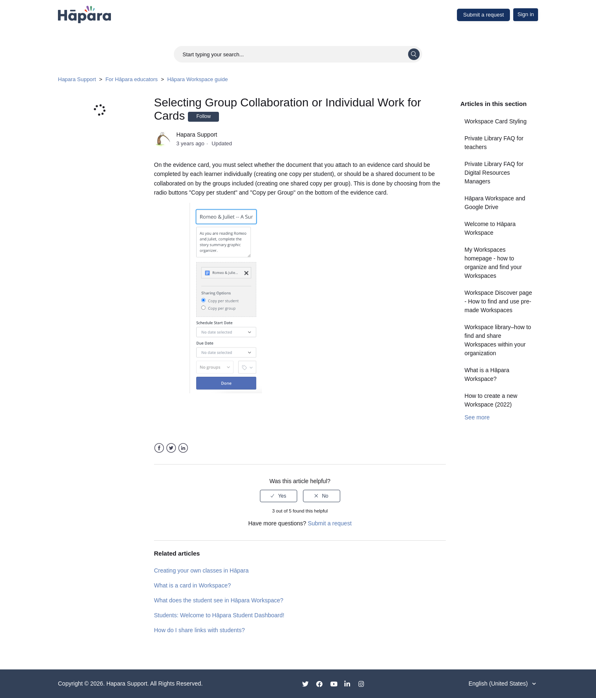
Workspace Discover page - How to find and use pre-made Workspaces (498, 301)
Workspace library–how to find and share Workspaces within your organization (497, 340)
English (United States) (499, 683)
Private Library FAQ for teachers (493, 142)
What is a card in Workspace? (192, 585)
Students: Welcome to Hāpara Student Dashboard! (219, 615)
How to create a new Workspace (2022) (490, 400)
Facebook (159, 448)
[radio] (278, 496)
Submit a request (483, 15)
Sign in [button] (525, 14)
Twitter (171, 448)
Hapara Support (77, 79)
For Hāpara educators (132, 79)
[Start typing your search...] (298, 54)
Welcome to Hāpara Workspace (489, 228)
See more (477, 417)
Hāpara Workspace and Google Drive (494, 202)
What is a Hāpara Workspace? (486, 374)
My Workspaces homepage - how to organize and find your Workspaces (493, 262)
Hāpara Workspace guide (197, 79)
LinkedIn (183, 448)
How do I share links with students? (199, 630)
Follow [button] (203, 116)
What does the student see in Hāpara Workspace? (219, 600)
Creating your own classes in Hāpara (201, 570)
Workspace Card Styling (495, 121)
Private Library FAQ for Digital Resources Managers (493, 173)
